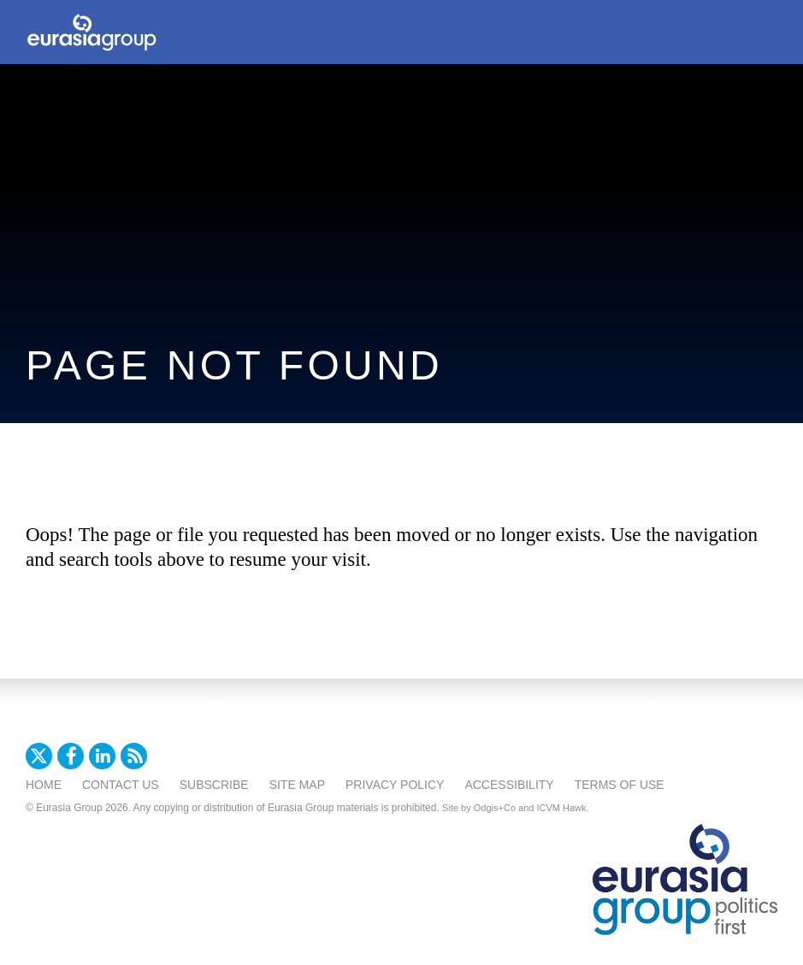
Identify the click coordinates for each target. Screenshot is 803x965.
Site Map (297, 784)
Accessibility (508, 784)
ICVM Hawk (562, 808)
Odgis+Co (495, 808)
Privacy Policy (394, 784)
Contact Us (120, 784)
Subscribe (214, 784)
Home (44, 784)
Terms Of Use (619, 784)
